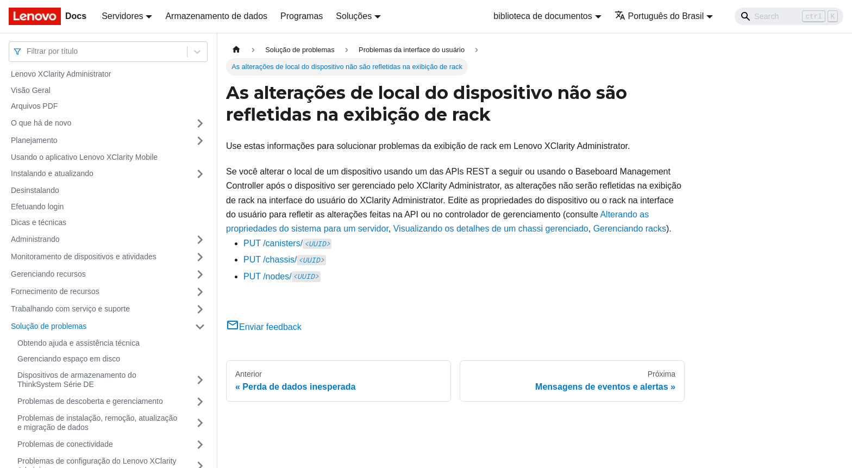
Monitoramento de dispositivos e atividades (83, 256)
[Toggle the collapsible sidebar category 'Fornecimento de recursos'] (200, 292)
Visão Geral (31, 90)
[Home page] (236, 49)
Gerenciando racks (629, 228)
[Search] (789, 16)
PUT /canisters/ (287, 243)
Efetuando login (37, 206)
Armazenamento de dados (216, 16)
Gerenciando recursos (48, 274)
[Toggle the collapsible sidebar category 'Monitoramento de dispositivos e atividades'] (200, 257)
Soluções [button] (354, 16)
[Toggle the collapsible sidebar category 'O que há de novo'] (200, 123)
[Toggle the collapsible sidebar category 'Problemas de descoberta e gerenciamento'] (200, 401)
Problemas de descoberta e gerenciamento (90, 401)
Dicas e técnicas (38, 222)
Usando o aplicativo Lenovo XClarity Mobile (84, 157)
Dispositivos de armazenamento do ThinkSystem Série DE (76, 380)
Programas (301, 16)
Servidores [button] (122, 16)
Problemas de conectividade (65, 444)
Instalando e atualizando (52, 173)
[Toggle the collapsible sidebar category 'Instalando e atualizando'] (200, 174)
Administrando (35, 239)
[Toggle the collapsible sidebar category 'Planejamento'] (200, 140)
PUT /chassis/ (284, 259)
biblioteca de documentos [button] (542, 16)
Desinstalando (35, 190)
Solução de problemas (48, 326)
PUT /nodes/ (282, 276)
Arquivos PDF (34, 106)
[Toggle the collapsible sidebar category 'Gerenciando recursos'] (200, 274)
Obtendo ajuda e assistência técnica (78, 343)
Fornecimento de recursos (55, 291)
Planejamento (34, 140)
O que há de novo (41, 122)
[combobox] (28, 51)
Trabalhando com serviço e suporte (70, 308)
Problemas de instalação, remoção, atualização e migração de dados (97, 423)
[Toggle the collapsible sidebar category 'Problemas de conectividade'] (200, 444)
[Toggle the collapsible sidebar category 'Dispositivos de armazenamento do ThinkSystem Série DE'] (200, 380)
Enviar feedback (264, 327)
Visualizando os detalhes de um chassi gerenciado (490, 228)
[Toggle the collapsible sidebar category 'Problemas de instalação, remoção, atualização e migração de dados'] (200, 423)
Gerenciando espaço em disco (68, 358)
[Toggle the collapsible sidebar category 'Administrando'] (200, 239)
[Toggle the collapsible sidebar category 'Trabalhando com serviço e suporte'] (200, 309)
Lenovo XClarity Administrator (61, 74)
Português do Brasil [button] (659, 16)
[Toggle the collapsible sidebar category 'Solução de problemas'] (200, 326)
